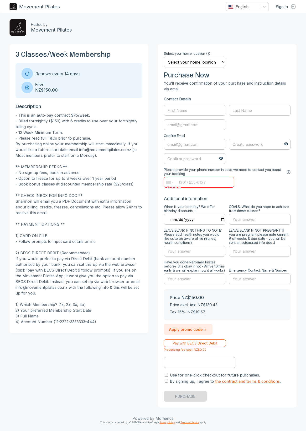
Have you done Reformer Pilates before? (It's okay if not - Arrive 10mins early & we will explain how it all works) (194, 266)
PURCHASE (185, 396)
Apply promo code (188, 329)
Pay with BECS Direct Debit (194, 343)
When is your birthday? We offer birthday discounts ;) (189, 209)
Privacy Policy (167, 422)
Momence (165, 418)
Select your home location (184, 53)
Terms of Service (190, 422)
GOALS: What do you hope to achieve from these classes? (259, 209)
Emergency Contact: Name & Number (258, 270)
